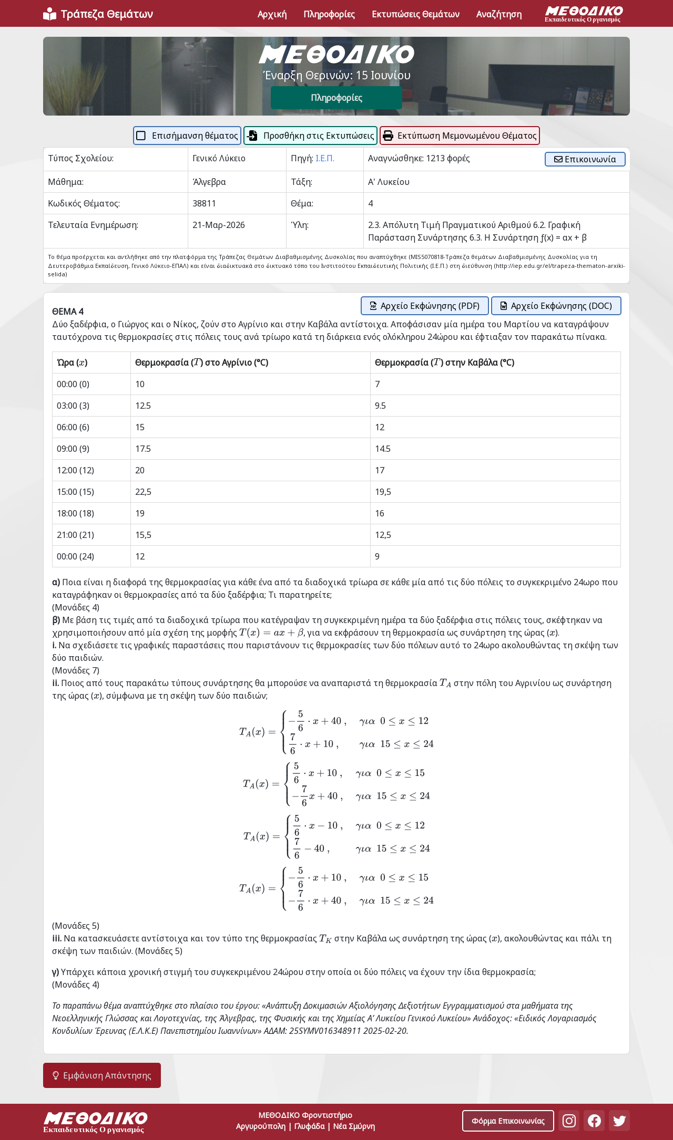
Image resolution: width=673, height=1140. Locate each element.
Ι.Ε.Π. (324, 158)
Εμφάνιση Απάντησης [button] (102, 1075)
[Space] (95, 1124)
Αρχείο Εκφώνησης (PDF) (425, 306)
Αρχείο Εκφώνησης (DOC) (556, 306)
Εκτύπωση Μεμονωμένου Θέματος (460, 135)
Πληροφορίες (336, 97)
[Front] (97, 14)
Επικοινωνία (585, 159)
